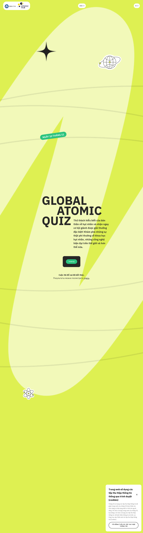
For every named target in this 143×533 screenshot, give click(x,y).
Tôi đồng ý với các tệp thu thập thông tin (123, 525)
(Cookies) (113, 519)
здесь (86, 278)
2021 (81, 6)
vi (136, 6)
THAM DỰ (72, 261)
